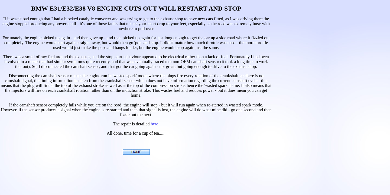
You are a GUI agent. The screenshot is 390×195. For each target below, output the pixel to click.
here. (155, 124)
